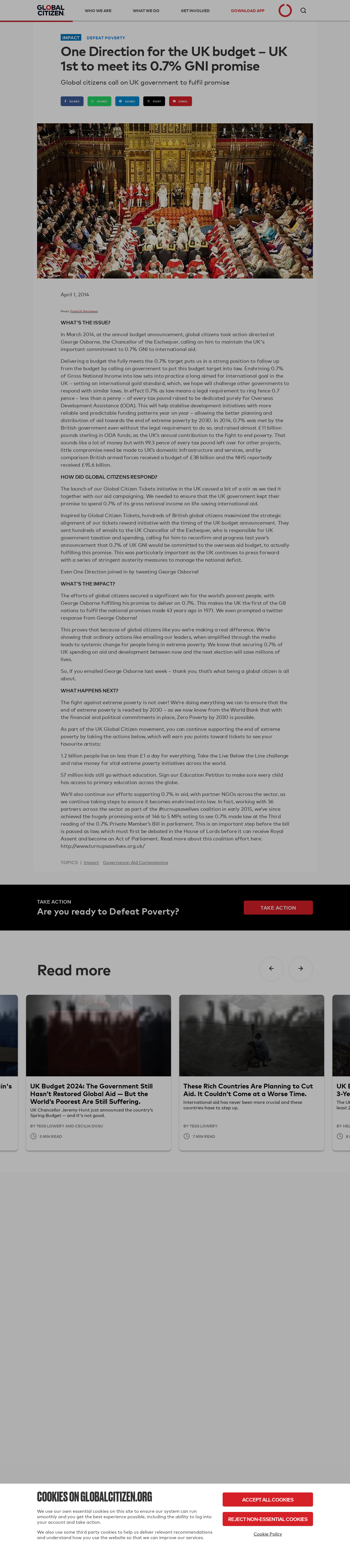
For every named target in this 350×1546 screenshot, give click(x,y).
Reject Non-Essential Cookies (267, 1519)
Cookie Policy (268, 1534)
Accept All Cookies (267, 1499)
